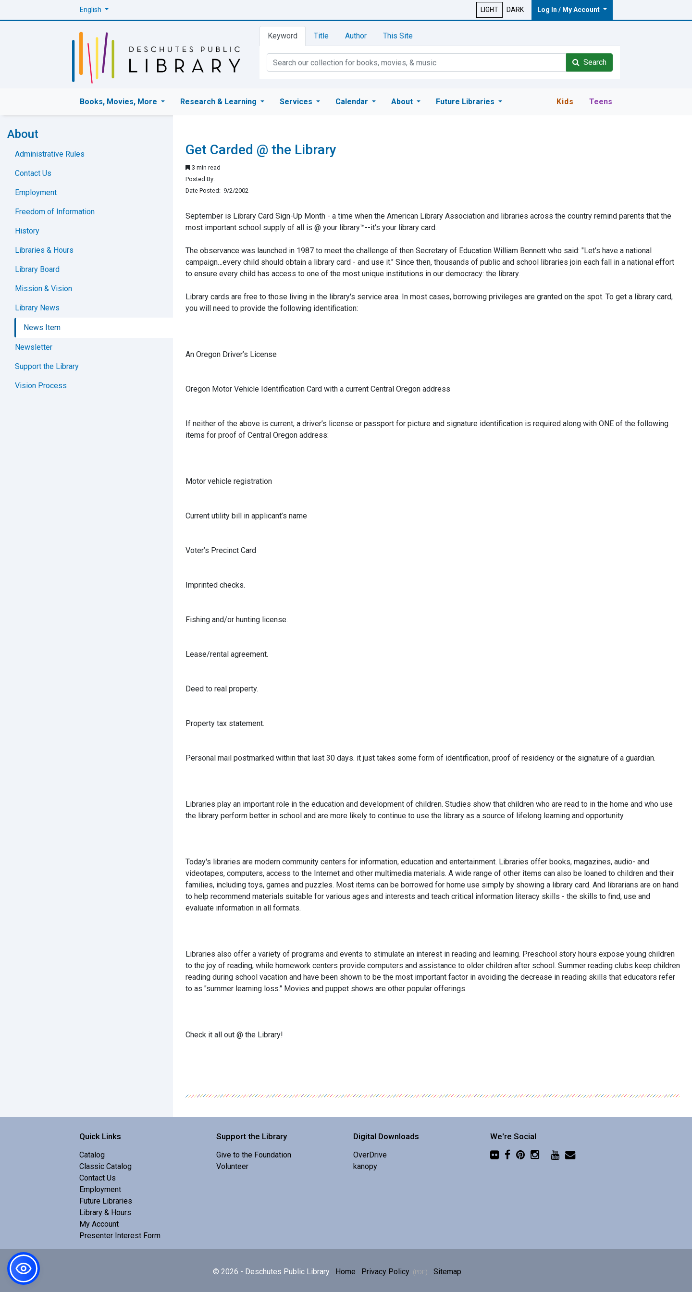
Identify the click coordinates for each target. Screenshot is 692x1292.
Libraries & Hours (44, 250)
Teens (600, 101)
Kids (565, 101)
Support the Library (47, 366)
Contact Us (33, 173)
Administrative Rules (50, 154)
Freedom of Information (55, 211)
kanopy (365, 1166)
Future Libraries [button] (466, 101)
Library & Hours (105, 1212)
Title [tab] (321, 35)
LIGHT (489, 9)
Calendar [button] (352, 101)
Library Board (37, 269)
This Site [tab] (398, 35)
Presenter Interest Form (120, 1235)
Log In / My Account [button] (569, 9)
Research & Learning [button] (219, 101)
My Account (99, 1224)
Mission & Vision (43, 288)
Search (589, 62)
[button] (94, 10)
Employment (36, 192)
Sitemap (447, 1271)
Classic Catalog (105, 1166)
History (27, 230)
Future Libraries (105, 1201)
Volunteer (232, 1166)
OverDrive (370, 1154)
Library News (37, 307)
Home (345, 1271)
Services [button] (297, 101)
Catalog (92, 1154)
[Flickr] (494, 1154)
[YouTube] (555, 1154)
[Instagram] (535, 1154)
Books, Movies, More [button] (119, 101)
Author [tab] (356, 35)
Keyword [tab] (282, 35)
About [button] (403, 101)
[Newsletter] (570, 1154)
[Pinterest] (520, 1154)
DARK (515, 9)
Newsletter (33, 347)
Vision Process (41, 385)
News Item (42, 327)
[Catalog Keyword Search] (416, 62)
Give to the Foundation (253, 1154)
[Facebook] (507, 1154)
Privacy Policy (394, 1271)
